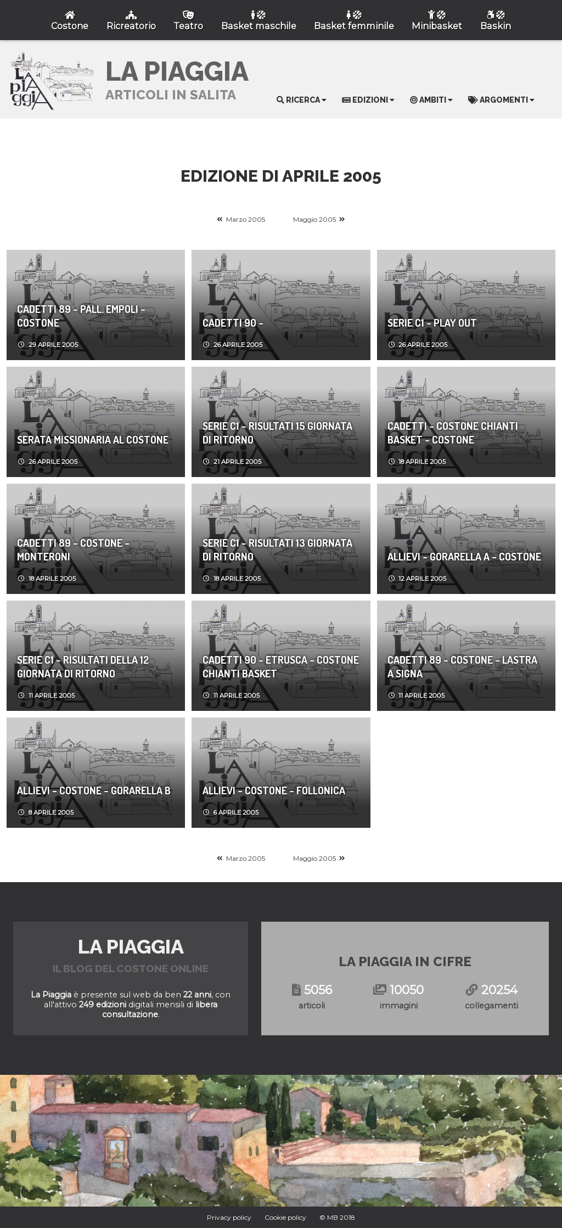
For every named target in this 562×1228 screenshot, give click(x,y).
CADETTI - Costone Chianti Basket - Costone (452, 432)
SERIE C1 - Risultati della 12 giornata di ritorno (83, 666)
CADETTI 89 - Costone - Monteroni (73, 549)
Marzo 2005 (245, 219)
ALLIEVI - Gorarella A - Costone (464, 556)
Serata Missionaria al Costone (92, 439)
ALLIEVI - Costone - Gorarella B (94, 790)
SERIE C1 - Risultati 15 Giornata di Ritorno (277, 432)
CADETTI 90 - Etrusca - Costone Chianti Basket (281, 666)
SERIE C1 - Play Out (432, 322)
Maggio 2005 (314, 219)
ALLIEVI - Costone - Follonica (274, 790)
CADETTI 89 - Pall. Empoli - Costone (81, 315)
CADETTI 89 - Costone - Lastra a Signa (462, 666)
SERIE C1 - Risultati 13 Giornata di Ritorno (277, 549)
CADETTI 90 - (233, 322)
